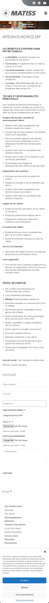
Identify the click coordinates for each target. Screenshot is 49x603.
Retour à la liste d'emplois (16, 365)
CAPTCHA (7, 473)
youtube (44, 4)
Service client (11, 536)
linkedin (39, 4)
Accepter (24, 580)
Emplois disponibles (13, 532)
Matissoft (9, 521)
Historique (9, 510)
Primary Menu (45, 13)
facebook (34, 4)
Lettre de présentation (14, 436)
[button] (45, 551)
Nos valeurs (10, 514)
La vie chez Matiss (13, 529)
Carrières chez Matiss (15, 525)
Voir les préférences (24, 594)
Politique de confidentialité (25, 600)
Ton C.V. (8, 422)
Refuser (24, 587)
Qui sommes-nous (13, 506)
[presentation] (22, 480)
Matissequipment (13, 518)
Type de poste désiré (14, 410)
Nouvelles (9, 539)
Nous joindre (11, 543)
